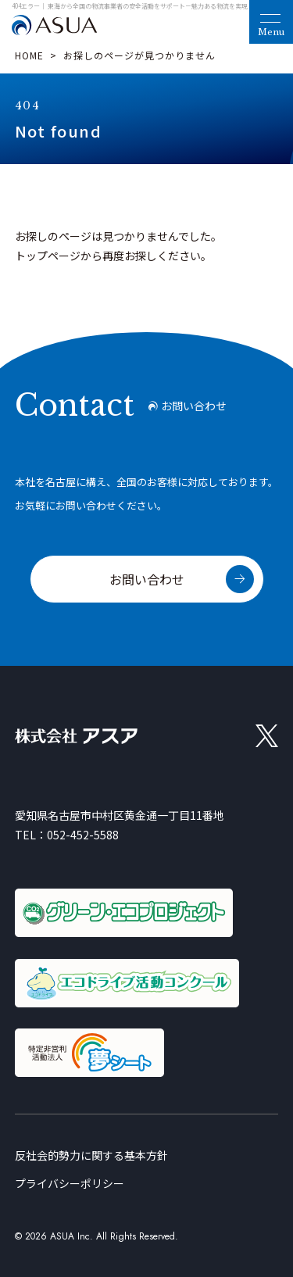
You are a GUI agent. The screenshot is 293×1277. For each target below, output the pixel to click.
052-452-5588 (83, 834)
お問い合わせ (146, 579)
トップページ (47, 255)
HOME (29, 55)
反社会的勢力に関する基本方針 (91, 1155)
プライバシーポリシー (69, 1183)
